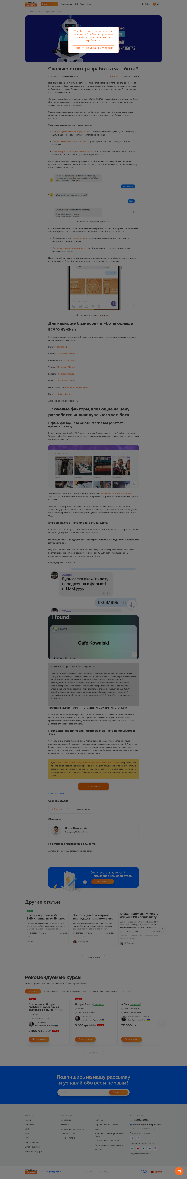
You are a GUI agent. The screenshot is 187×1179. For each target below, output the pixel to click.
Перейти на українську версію (93, 47)
